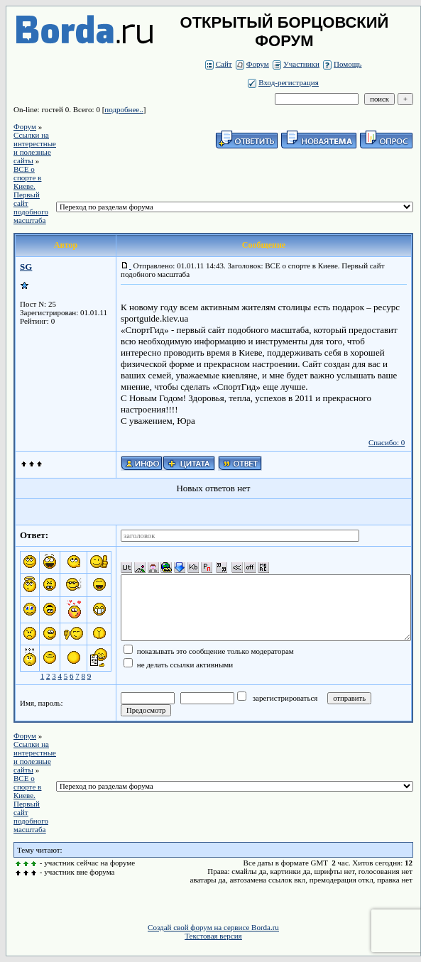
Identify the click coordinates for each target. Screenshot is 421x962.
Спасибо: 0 (386, 442)
